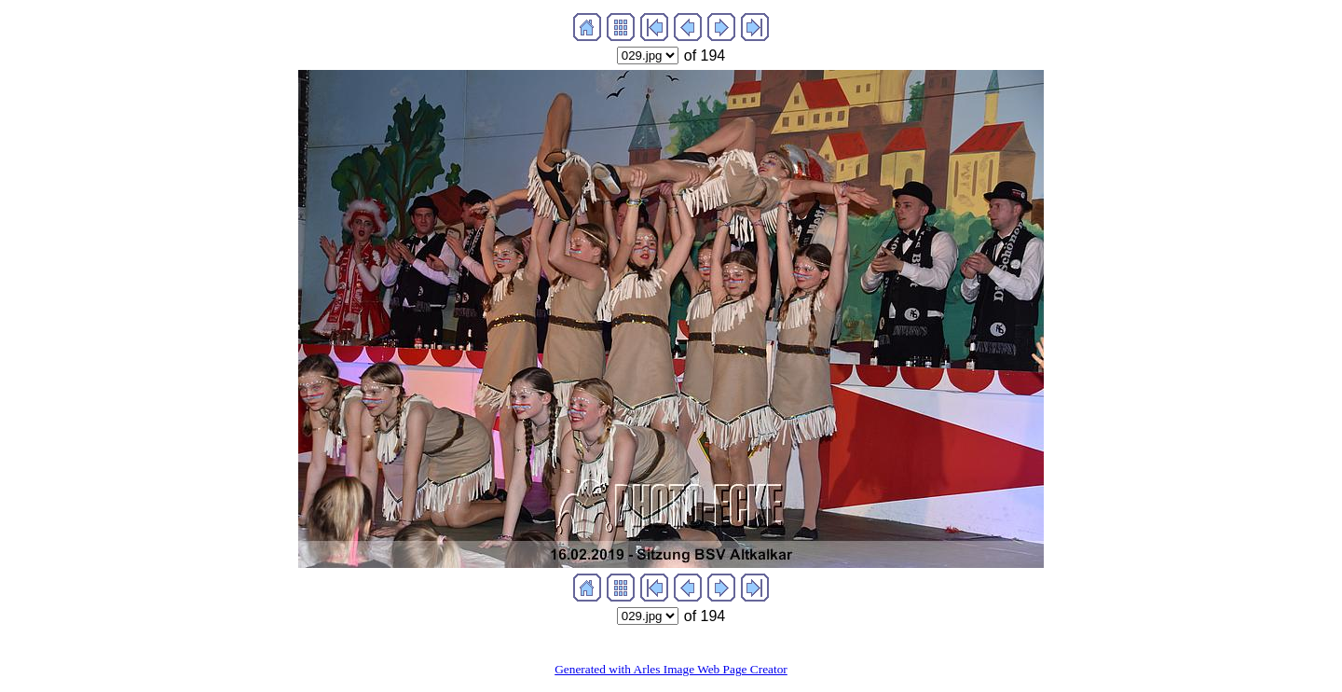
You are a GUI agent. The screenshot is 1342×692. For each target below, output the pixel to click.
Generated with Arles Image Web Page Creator (671, 669)
